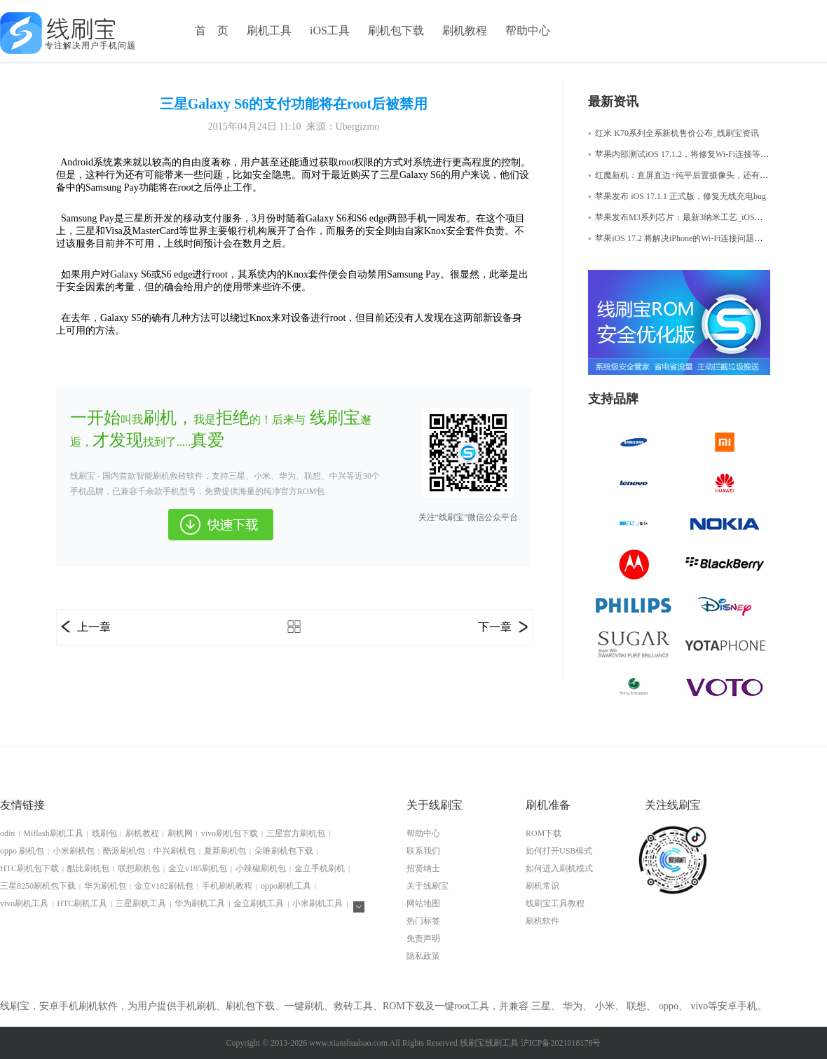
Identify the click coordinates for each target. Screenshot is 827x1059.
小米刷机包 (74, 851)
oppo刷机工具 (286, 886)
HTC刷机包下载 (29, 868)
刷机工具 (269, 30)
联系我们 (423, 851)
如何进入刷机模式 (559, 868)
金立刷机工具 (258, 903)
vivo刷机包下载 (229, 833)
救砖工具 (353, 1006)
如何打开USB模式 (559, 851)
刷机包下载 (396, 30)
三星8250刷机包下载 (38, 886)
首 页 (211, 30)
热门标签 (423, 921)
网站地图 (423, 903)
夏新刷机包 (225, 851)
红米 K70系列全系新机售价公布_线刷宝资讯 (673, 133)
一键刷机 (304, 1006)
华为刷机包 (105, 886)
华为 (572, 1006)
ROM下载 (543, 833)
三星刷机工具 (141, 903)
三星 (541, 1006)
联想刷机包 (139, 868)
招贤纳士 (423, 868)
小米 (605, 1006)
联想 (636, 1006)
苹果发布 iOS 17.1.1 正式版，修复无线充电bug (677, 196)
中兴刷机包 (174, 851)
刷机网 (180, 833)
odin (7, 833)
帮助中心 (527, 30)
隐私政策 (423, 956)
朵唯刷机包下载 (283, 851)
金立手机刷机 (319, 868)
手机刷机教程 (227, 886)
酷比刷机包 (88, 868)
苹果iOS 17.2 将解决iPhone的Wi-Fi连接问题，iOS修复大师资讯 (707, 238)
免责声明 (423, 938)
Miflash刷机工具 (53, 833)
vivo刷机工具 (24, 903)
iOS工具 (330, 30)
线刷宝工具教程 (555, 903)
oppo (668, 1006)
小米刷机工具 (317, 903)
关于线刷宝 (427, 886)
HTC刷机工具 (82, 903)
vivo (699, 1006)
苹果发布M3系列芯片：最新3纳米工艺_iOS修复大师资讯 (696, 217)
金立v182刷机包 (164, 886)
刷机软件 (542, 921)
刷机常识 (542, 886)
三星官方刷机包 (295, 833)
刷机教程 (464, 30)
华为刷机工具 (200, 903)
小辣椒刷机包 (260, 868)
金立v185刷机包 (197, 868)
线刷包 (104, 833)
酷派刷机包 (124, 851)
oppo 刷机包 (22, 851)
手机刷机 (196, 1006)
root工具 (472, 1006)
